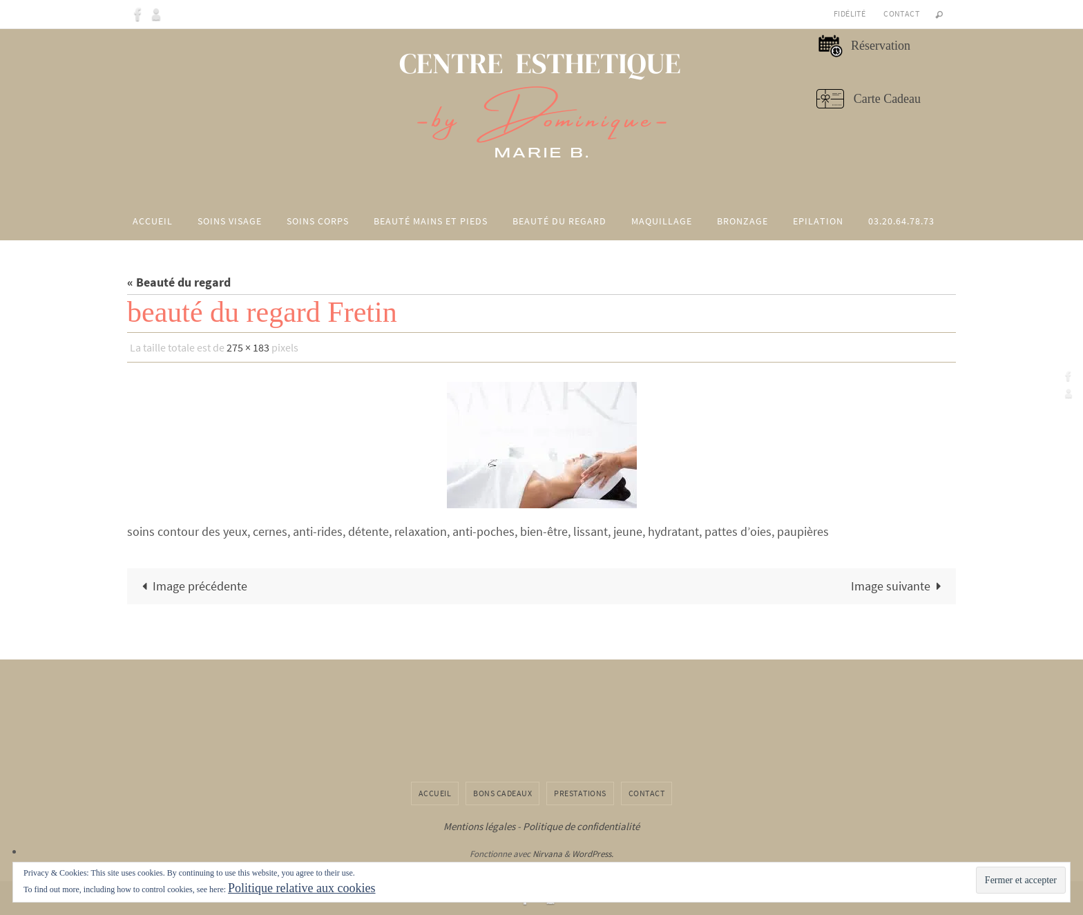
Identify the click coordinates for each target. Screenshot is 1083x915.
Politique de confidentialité (581, 826)
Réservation (879, 45)
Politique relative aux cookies (301, 888)
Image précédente (191, 586)
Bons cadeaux (502, 793)
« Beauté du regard (179, 282)
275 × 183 (248, 347)
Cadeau (901, 99)
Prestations (580, 793)
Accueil (435, 793)
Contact (901, 13)
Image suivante (899, 586)
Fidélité (849, 13)
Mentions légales (479, 826)
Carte (867, 99)
